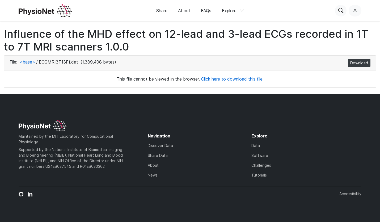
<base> (27, 62)
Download (359, 63)
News (153, 175)
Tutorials (259, 175)
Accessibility (350, 193)
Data (255, 145)
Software (259, 155)
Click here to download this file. (232, 79)
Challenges (261, 165)
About (184, 10)
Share (161, 10)
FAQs (206, 10)
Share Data (158, 155)
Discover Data (160, 145)
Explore (233, 10)
